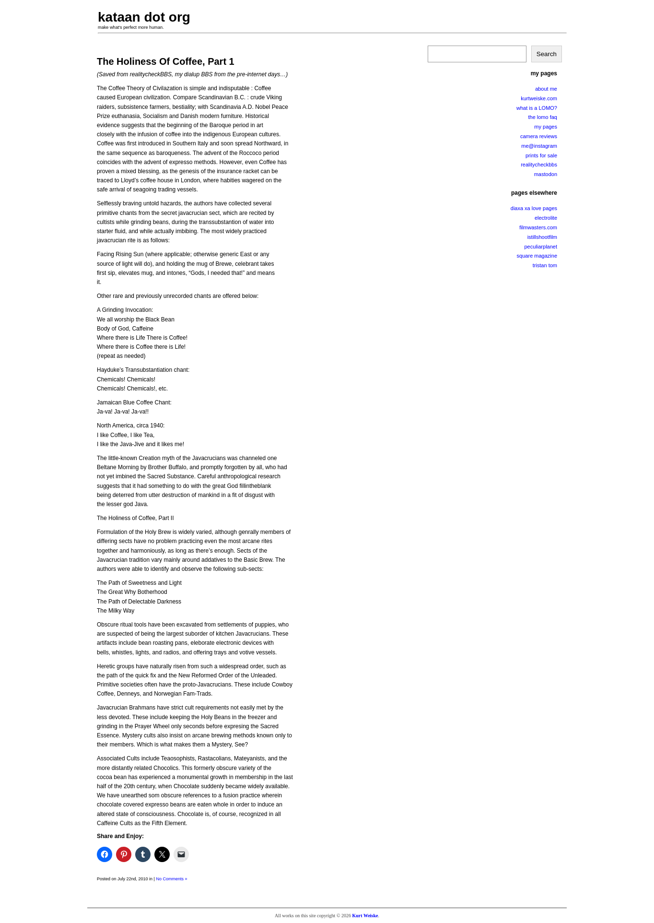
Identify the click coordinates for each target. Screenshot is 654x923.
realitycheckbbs (539, 164)
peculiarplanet (541, 246)
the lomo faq (542, 117)
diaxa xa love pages (534, 208)
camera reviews (538, 136)
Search (547, 54)
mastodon (545, 174)
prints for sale (541, 155)
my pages (545, 127)
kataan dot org (144, 17)
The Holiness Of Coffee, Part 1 (165, 61)
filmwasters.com (538, 227)
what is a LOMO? (536, 108)
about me (546, 89)
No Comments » (171, 878)
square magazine (537, 256)
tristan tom (545, 265)
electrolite (546, 218)
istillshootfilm (542, 237)
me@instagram (539, 146)
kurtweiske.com (539, 98)
